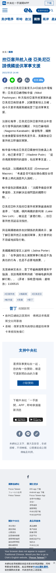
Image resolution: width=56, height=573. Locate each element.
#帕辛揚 (8, 300)
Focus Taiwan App (38, 503)
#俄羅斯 (23, 294)
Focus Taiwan (17, 489)
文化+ (33, 513)
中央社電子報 (37, 524)
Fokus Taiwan (17, 501)
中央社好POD (38, 528)
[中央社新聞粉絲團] (28, 477)
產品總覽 (35, 540)
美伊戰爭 (7, 19)
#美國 (20, 300)
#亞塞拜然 (9, 294)
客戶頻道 (35, 544)
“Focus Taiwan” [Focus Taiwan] (37, 557)
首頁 (4, 52)
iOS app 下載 (37, 489)
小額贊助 (28, 382)
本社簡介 (14, 540)
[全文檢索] (52, 10)
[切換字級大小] (27, 80)
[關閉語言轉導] (54, 551)
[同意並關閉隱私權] (54, 563)
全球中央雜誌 (37, 509)
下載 (49, 3)
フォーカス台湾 (16, 495)
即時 (19, 19)
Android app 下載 (38, 495)
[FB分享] (4, 80)
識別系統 (14, 544)
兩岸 (46, 19)
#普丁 (30, 300)
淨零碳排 (35, 517)
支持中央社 (43, 10)
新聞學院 (35, 520)
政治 (28, 19)
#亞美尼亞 (37, 294)
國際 (37, 19)
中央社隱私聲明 (40, 567)
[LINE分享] (12, 80)
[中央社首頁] (28, 10)
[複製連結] (20, 80)
